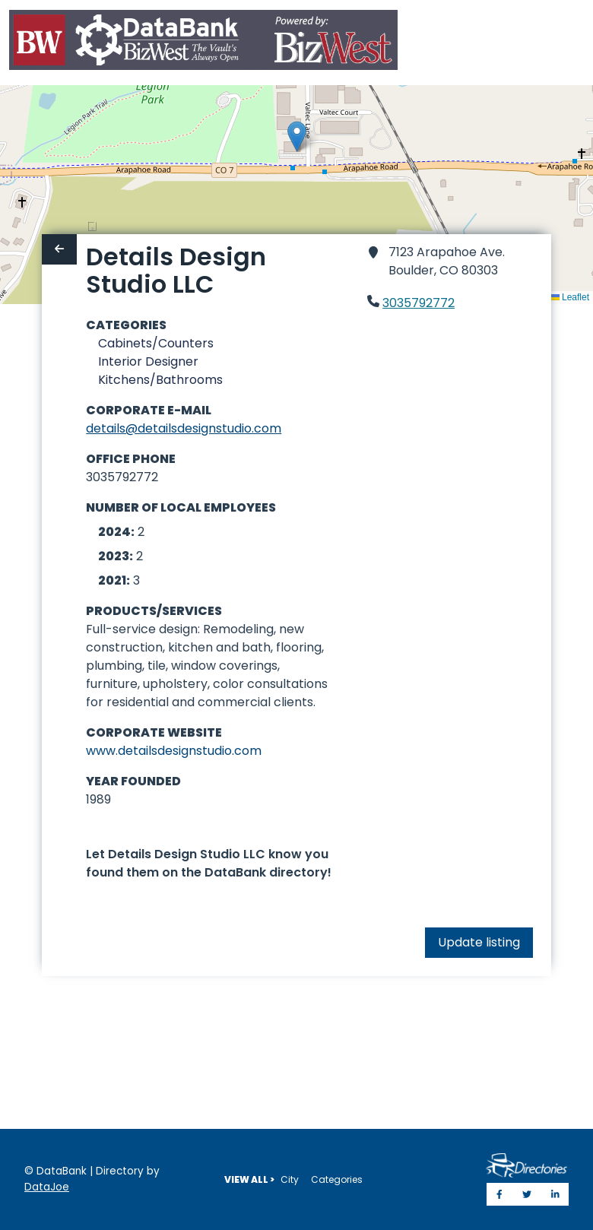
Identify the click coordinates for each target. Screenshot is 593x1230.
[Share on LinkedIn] (555, 1194)
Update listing (479, 942)
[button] (296, 136)
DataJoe (46, 1187)
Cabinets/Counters (156, 343)
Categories (337, 1179)
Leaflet (569, 297)
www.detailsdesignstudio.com (174, 750)
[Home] (203, 43)
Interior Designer (148, 361)
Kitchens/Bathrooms (160, 379)
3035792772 (418, 303)
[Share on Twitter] (526, 1194)
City (290, 1179)
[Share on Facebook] (499, 1194)
